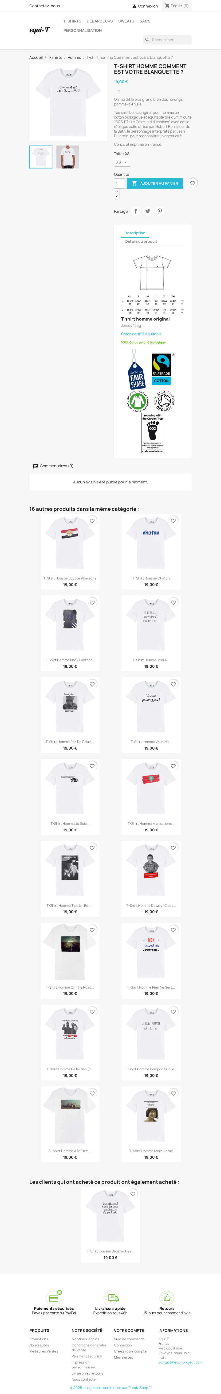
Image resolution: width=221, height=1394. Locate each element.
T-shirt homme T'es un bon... (70, 905)
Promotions (38, 1339)
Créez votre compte (130, 1351)
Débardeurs (100, 21)
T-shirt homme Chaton (151, 578)
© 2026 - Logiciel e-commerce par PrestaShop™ (111, 1387)
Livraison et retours (87, 1373)
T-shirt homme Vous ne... (151, 742)
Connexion (123, 1345)
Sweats (126, 21)
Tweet (147, 211)
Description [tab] (135, 233)
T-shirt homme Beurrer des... (110, 1251)
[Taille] (122, 162)
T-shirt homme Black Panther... (70, 660)
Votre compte (129, 1330)
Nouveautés (39, 1345)
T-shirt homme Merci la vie (151, 1151)
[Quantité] (119, 183)
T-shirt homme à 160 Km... (70, 1151)
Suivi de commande (129, 1339)
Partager (135, 211)
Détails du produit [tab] (141, 241)
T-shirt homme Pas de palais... (70, 742)
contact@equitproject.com (180, 1362)
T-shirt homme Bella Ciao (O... (70, 1069)
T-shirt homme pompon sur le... (151, 1069)
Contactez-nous (44, 5)
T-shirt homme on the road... (70, 987)
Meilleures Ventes (43, 1351)
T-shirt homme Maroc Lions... (151, 823)
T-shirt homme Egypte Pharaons (69, 578)
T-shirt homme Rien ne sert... (151, 987)
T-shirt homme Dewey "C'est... (151, 905)
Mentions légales (85, 1339)
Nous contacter (84, 1379)
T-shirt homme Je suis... (70, 823)
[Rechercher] (167, 40)
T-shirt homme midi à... (151, 660)
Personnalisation (82, 30)
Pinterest (159, 211)
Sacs (145, 21)
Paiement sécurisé (87, 1356)
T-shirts (72, 21)
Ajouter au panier (155, 183)
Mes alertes (123, 1357)
